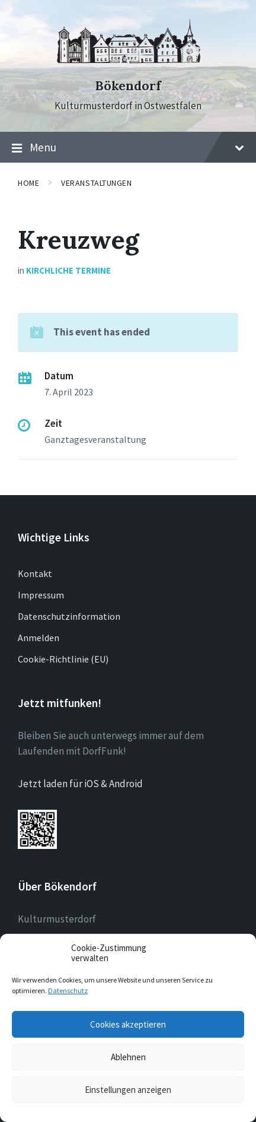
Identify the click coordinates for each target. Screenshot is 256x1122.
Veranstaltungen (96, 183)
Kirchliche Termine (68, 270)
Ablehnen (128, 1057)
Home (28, 183)
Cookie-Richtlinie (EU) (63, 659)
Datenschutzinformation (69, 616)
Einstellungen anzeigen (128, 1089)
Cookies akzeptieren (128, 1024)
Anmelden (38, 638)
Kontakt (35, 573)
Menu (128, 148)
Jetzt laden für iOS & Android (80, 783)
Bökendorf (128, 86)
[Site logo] (128, 64)
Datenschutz (68, 990)
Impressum (41, 595)
